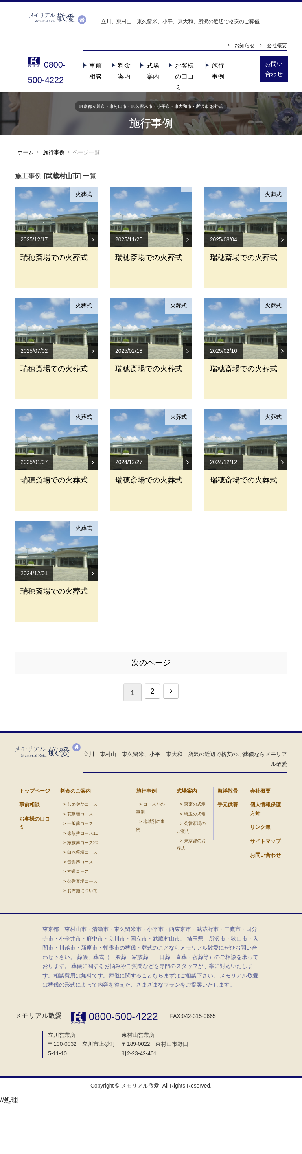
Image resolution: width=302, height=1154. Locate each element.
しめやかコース (72, 895)
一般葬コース (71, 910)
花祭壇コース (71, 903)
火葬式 (83, 197)
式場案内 (183, 885)
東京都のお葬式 (188, 917)
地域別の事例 (146, 903)
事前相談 (25, 895)
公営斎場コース (97, 910)
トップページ (28, 885)
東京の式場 (186, 895)
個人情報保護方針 (262, 895)
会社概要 (277, 45)
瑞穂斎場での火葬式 (54, 292)
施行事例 (53, 154)
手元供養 (223, 895)
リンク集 (256, 906)
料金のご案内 (69, 885)
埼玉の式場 (186, 903)
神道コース (94, 903)
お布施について (97, 917)
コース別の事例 (148, 895)
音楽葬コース (96, 895)
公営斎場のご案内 (190, 910)
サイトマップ (259, 917)
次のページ (151, 756)
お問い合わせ (259, 927)
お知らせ (244, 45)
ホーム (25, 154)
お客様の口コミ (184, 76)
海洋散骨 (223, 885)
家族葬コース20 (72, 924)
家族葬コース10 (72, 917)
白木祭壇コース (72, 932)
